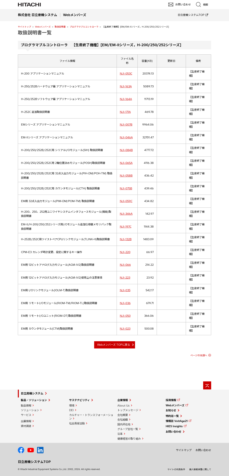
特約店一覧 (172, 416)
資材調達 (26, 426)
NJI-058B (126, 175)
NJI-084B (126, 150)
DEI (71, 410)
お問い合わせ (173, 431)
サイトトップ (24, 26)
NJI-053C (126, 73)
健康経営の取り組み (129, 438)
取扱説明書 (60, 26)
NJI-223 (125, 277)
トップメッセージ (127, 410)
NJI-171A (125, 111)
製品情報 (26, 405)
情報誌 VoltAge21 (177, 421)
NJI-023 (125, 328)
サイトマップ (184, 450)
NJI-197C (125, 226)
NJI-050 (125, 315)
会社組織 (122, 419)
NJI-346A (126, 213)
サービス (26, 415)
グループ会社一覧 (127, 429)
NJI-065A (126, 162)
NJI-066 (125, 264)
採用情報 (171, 400)
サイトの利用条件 (176, 469)
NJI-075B (126, 188)
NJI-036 (125, 303)
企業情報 (122, 400)
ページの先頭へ (198, 355)
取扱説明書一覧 (34, 33)
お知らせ (171, 410)
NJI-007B (126, 124)
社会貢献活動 (77, 423)
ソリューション (30, 410)
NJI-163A (126, 86)
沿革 (120, 433)
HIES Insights (174, 426)
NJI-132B (126, 239)
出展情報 (26, 421)
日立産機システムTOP (191, 14)
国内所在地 (123, 424)
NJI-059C (126, 201)
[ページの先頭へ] (207, 385)
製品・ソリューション (34, 400)
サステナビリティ (79, 400)
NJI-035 (125, 290)
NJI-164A (126, 99)
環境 (71, 405)
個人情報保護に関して (200, 469)
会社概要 (122, 415)
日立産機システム (32, 393)
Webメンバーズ (43, 26)
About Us (123, 405)
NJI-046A (126, 137)
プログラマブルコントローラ (84, 26)
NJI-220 (125, 252)
